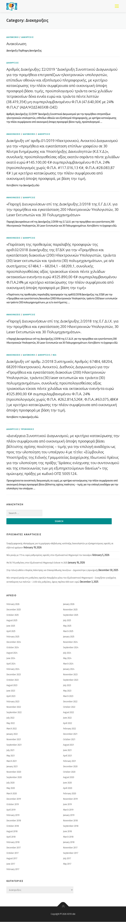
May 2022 (10, 723)
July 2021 (10, 750)
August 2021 (68, 745)
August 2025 (11, 620)
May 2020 (10, 788)
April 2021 (67, 755)
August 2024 (11, 653)
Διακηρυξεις (27, 37)
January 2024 (68, 669)
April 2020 (67, 788)
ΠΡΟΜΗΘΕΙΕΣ (27, 429)
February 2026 (12, 604)
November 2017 (70, 847)
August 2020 (68, 777)
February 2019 (12, 815)
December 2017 (13, 847)
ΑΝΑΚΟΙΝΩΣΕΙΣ (13, 134)
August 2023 (11, 685)
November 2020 (13, 772)
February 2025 (12, 636)
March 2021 (11, 761)
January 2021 (12, 766)
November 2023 (70, 674)
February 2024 (12, 669)
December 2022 (70, 701)
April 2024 (10, 663)
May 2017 (67, 864)
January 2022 (12, 734)
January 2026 (68, 604)
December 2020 (70, 766)
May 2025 (67, 626)
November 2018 (70, 820)
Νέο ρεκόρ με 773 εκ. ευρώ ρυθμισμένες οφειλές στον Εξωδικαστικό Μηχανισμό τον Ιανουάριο (49, 555)
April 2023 (10, 696)
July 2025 (67, 620)
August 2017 (11, 858)
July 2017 (67, 858)
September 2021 (13, 745)
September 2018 (70, 826)
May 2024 (67, 658)
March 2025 (68, 631)
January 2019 (68, 815)
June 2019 (67, 804)
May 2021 (10, 755)
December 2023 (13, 674)
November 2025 (70, 609)
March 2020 (11, 793)
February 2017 (12, 869)
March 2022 (11, 728)
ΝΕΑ (54, 355)
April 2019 (10, 810)
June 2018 (67, 831)
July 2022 (10, 718)
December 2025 (13, 609)
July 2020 (10, 783)
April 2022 (67, 723)
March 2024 (68, 663)
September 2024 (70, 647)
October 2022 (69, 707)
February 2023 (12, 701)
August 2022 (68, 712)
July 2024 (67, 653)
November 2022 (13, 707)
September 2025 (70, 615)
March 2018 (68, 837)
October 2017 (12, 853)
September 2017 (70, 853)
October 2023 (12, 680)
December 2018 (13, 820)
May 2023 (67, 691)
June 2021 (67, 750)
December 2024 (13, 642)
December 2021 (70, 734)
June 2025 (10, 626)
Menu (117, 6)
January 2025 (68, 636)
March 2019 (68, 810)
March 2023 (68, 696)
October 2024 (12, 647)
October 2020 (69, 772)
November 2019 (70, 799)
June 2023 (10, 691)
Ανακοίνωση (16, 43)
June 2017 (10, 864)
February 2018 (12, 842)
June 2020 (67, 783)
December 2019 (13, 799)
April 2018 (10, 837)
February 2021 (69, 761)
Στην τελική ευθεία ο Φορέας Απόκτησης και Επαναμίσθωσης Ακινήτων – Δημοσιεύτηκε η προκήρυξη (52, 570)
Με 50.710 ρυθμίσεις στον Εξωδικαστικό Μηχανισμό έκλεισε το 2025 (36, 562)
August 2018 (11, 831)
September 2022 (13, 712)
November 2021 (13, 739)
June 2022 (67, 718)
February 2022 (69, 728)
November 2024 (70, 642)
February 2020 (69, 793)
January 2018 (68, 842)
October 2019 (12, 804)
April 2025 (10, 631)
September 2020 (14, 777)
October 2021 (69, 739)
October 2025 (12, 615)
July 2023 (67, 685)
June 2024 (10, 658)
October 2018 (12, 826)
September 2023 (70, 680)
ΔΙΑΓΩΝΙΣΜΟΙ (12, 37)
